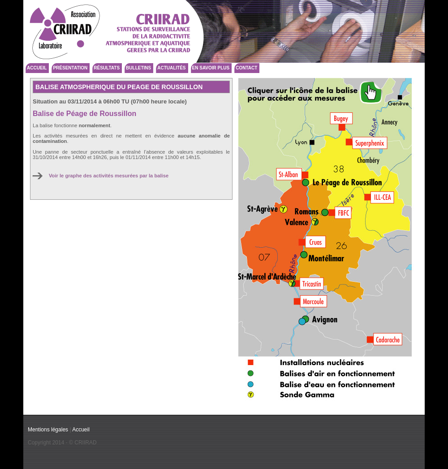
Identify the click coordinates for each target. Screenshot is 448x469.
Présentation (70, 67)
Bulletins (138, 67)
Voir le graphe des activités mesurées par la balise (108, 175)
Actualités (171, 67)
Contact (246, 67)
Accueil (37, 67)
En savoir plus (211, 67)
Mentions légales (48, 429)
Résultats (107, 67)
